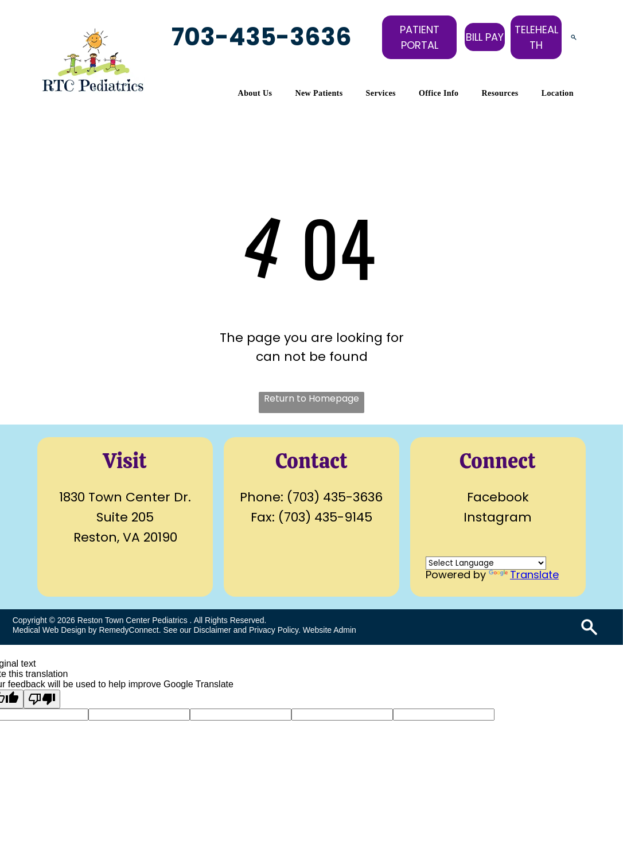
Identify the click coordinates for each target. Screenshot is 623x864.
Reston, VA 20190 (125, 537)
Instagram (498, 517)
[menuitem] (255, 93)
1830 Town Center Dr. (125, 497)
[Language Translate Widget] (486, 563)
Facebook (498, 497)
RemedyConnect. (130, 630)
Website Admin (329, 630)
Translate (524, 574)
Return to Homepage (311, 398)
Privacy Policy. (275, 630)
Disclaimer (212, 630)
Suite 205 (125, 517)
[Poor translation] (42, 699)
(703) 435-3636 (335, 497)
